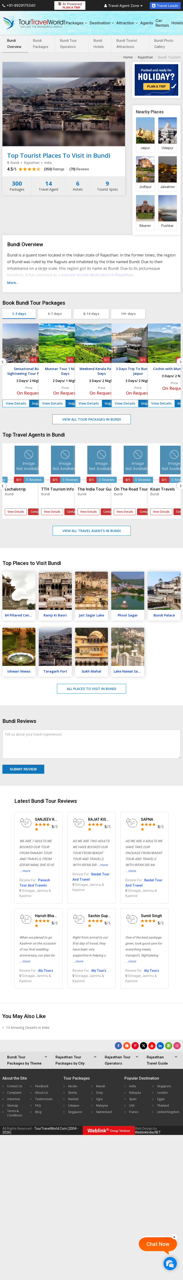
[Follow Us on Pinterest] (135, 1045)
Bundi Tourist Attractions (126, 43)
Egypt (161, 1099)
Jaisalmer (167, 187)
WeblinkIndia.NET (148, 1132)
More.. (12, 282)
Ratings (54, 169)
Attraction (127, 23)
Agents (146, 23)
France (133, 1112)
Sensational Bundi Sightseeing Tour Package (29, 371)
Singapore (75, 1112)
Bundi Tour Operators (68, 43)
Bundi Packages (40, 43)
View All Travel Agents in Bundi (91, 530)
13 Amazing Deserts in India (27, 1027)
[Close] (174, 1236)
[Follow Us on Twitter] (143, 1045)
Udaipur (167, 148)
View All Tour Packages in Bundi (91, 419)
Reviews (79, 169)
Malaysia (102, 1105)
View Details (16, 403)
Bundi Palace (164, 615)
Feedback (41, 1086)
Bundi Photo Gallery (163, 43)
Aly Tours (45, 970)
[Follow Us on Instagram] (177, 1045)
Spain (133, 1099)
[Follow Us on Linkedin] (160, 1045)
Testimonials (43, 1099)
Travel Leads (165, 5)
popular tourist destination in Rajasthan (97, 275)
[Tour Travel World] (34, 23)
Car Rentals (162, 23)
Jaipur (145, 148)
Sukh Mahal (91, 671)
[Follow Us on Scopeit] (168, 1045)
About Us (41, 1093)
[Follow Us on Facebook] (118, 1045)
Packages (76, 23)
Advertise (13, 1099)
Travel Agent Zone (123, 5)
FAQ (38, 1105)
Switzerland (104, 1112)
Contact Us (14, 1086)
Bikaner (145, 226)
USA (132, 1105)
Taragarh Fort (55, 671)
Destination (101, 23)
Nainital (73, 1099)
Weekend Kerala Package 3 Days (101, 371)
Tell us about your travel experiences (33, 734)
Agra (99, 1099)
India (132, 1086)
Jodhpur (145, 187)
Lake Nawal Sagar (129, 671)
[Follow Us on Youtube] (151, 1045)
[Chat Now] (170, 1263)
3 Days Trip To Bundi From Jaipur (138, 371)
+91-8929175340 (18, 5)
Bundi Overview (14, 43)
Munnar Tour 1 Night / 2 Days (65, 371)
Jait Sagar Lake (91, 615)
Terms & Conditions (14, 1113)
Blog (38, 1112)
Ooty (99, 1093)
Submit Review (23, 769)
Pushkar (167, 226)
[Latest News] (126, 1045)
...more (24, 871)
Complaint (14, 1093)
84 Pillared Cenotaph (20, 615)
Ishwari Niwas (18, 671)
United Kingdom (168, 1112)
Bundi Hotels (99, 43)
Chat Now (157, 1244)
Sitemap (12, 1105)
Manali (100, 1086)
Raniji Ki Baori (55, 615)
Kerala (72, 1086)
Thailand (163, 1105)
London (162, 1093)
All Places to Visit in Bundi (91, 688)
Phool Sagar (128, 615)
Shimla (72, 1093)
